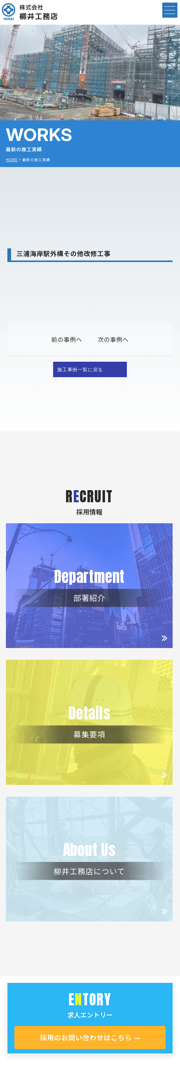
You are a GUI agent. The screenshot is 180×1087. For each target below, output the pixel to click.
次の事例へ (113, 339)
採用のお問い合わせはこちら (90, 1037)
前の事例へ (66, 339)
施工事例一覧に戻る (80, 369)
